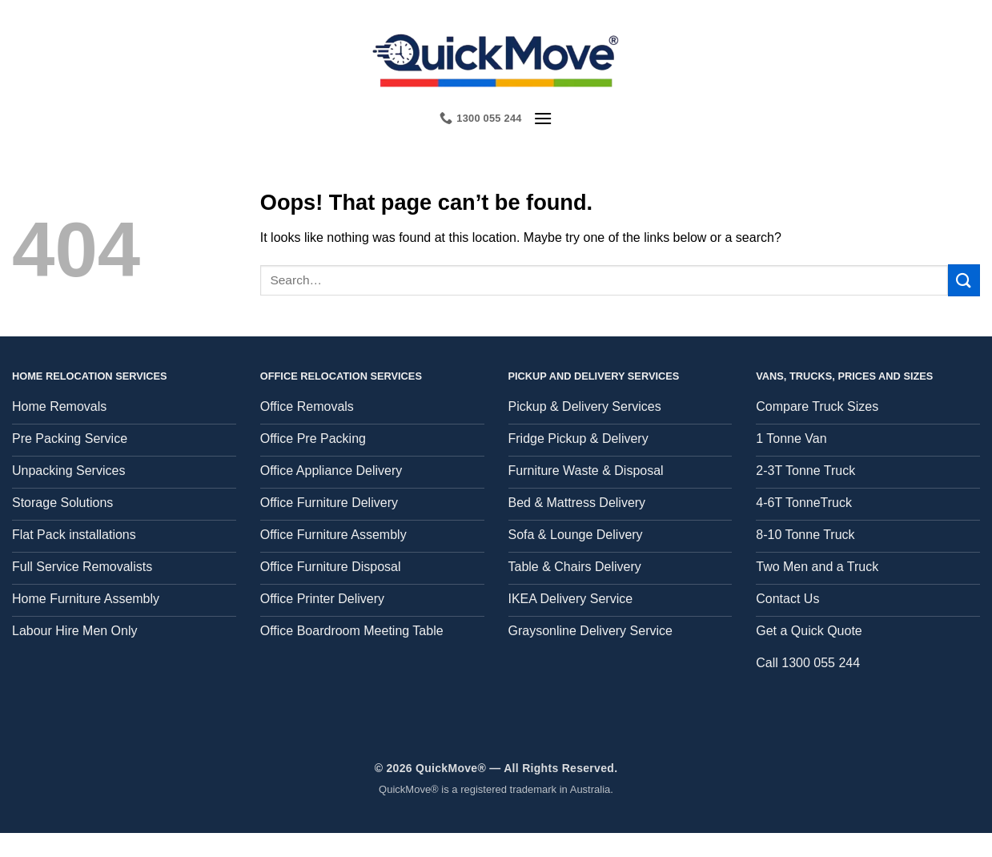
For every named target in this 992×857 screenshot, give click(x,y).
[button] (542, 118)
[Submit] (964, 280)
